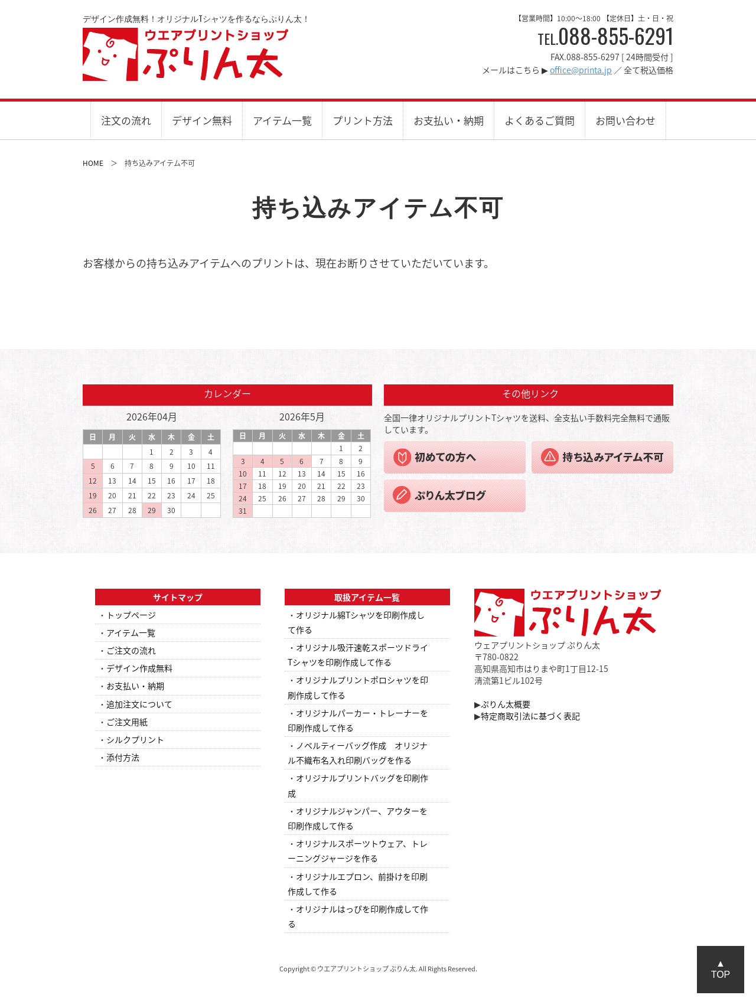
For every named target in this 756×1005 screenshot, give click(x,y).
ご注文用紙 (127, 721)
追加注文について (139, 704)
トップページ (131, 615)
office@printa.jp (581, 70)
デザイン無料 (202, 120)
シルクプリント (135, 739)
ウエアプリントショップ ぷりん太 (186, 54)
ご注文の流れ (131, 650)
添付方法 (122, 757)
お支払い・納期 (448, 120)
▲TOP (721, 969)
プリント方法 (363, 120)
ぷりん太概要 (505, 704)
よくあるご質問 (539, 120)
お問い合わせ (625, 120)
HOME (93, 163)
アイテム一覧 (282, 120)
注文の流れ (126, 120)
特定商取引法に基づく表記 (530, 716)
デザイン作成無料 (139, 668)
